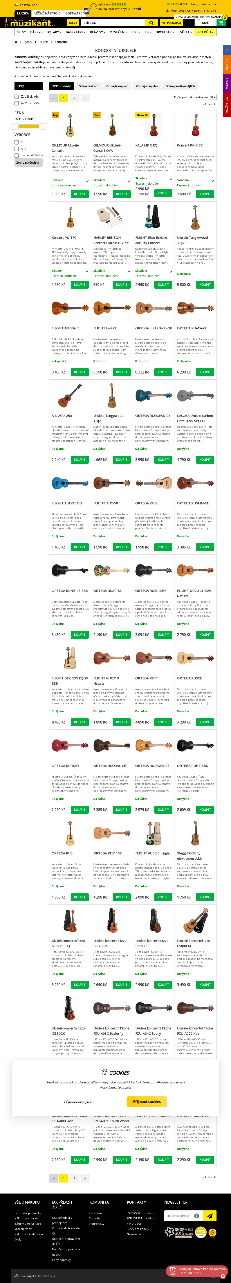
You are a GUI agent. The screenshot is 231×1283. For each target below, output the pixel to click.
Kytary (28, 42)
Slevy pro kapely (138, 1229)
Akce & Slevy (30, 103)
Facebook (95, 1213)
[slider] (14, 126)
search (151, 22)
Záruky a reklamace (27, 1224)
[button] (29, 1202)
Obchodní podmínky (27, 1213)
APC (23, 142)
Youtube (95, 1218)
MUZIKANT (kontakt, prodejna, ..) (190, 4)
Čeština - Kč (24, 5)
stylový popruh (87, 76)
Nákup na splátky (26, 1218)
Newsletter (134, 1234)
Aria (23, 148)
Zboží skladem (31, 96)
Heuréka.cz (97, 1224)
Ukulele (43, 42)
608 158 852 (134, 1218)
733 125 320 (134, 1213)
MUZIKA (23, 13)
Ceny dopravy (61, 1260)
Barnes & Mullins (32, 155)
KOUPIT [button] (79, 194)
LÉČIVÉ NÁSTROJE (47, 13)
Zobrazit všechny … (29, 162)
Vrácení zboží (23, 1229)
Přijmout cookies (147, 1101)
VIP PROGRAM (171, 23)
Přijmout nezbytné (78, 1101)
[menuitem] (21, 32)
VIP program (135, 1224)
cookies (126, 1088)
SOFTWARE (75, 13)
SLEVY (73, 23)
